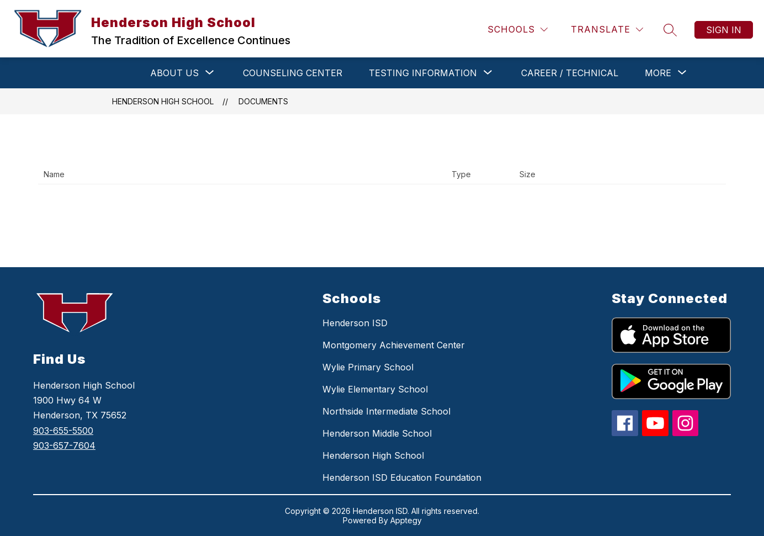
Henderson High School (163, 101)
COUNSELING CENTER (292, 72)
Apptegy (406, 520)
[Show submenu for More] (658, 72)
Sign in (723, 29)
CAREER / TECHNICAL (569, 72)
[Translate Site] (607, 29)
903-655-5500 (63, 430)
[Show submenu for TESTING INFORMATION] (423, 72)
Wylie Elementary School (375, 389)
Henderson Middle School (377, 433)
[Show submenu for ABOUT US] (174, 72)
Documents (263, 101)
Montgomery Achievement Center (393, 345)
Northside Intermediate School (386, 411)
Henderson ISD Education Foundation (401, 477)
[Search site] (670, 29)
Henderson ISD (355, 322)
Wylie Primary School (367, 367)
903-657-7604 (64, 445)
